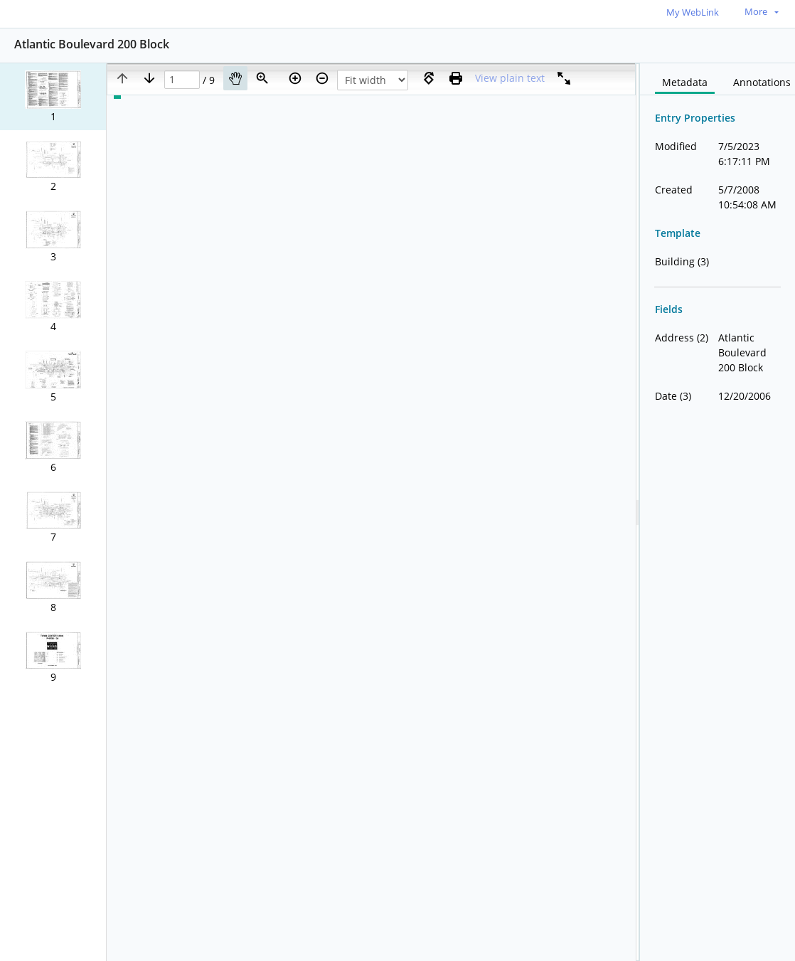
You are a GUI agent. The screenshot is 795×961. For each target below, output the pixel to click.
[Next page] (149, 78)
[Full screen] (564, 78)
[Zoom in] (295, 78)
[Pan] (235, 78)
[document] (717, 512)
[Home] (74, 13)
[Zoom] (262, 78)
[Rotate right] (429, 78)
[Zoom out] (322, 78)
